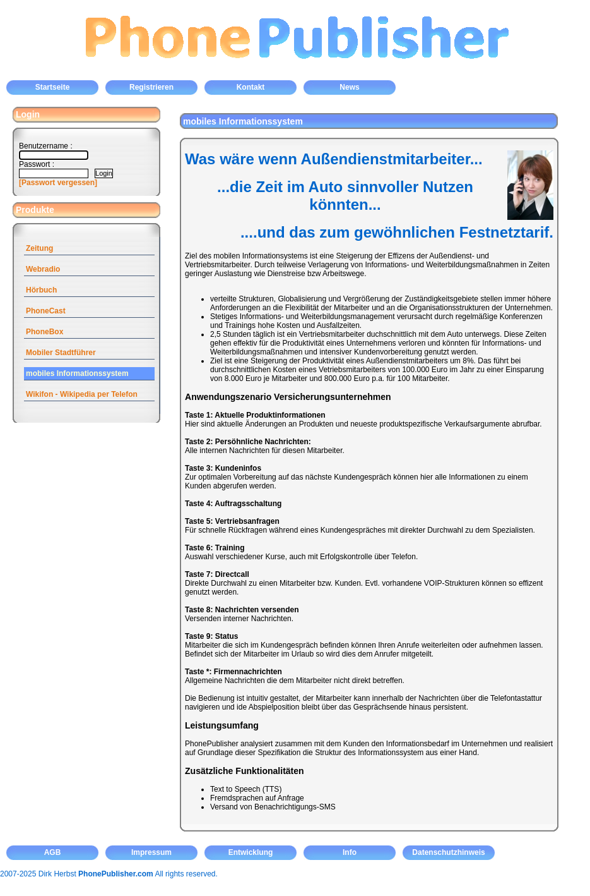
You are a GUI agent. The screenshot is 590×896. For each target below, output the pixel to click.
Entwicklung (250, 852)
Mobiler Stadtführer (61, 352)
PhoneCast (46, 310)
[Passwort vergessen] (58, 182)
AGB (52, 852)
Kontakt (251, 87)
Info (350, 852)
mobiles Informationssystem (77, 373)
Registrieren (151, 87)
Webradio (43, 269)
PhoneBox (44, 331)
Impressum (151, 852)
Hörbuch (41, 290)
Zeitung (39, 248)
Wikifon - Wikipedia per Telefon (82, 394)
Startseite (52, 87)
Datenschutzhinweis (448, 852)
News (349, 87)
